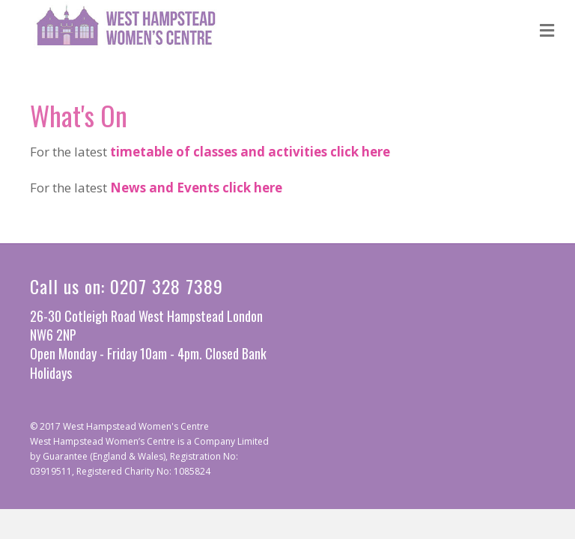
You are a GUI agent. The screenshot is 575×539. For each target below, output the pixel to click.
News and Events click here (196, 187)
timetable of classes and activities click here (250, 151)
